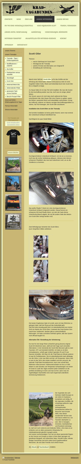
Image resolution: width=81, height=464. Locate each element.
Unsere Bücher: (13, 152)
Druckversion (8, 458)
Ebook (34, 447)
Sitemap (17, 458)
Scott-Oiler (47, 79)
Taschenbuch (44, 447)
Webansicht (74, 458)
